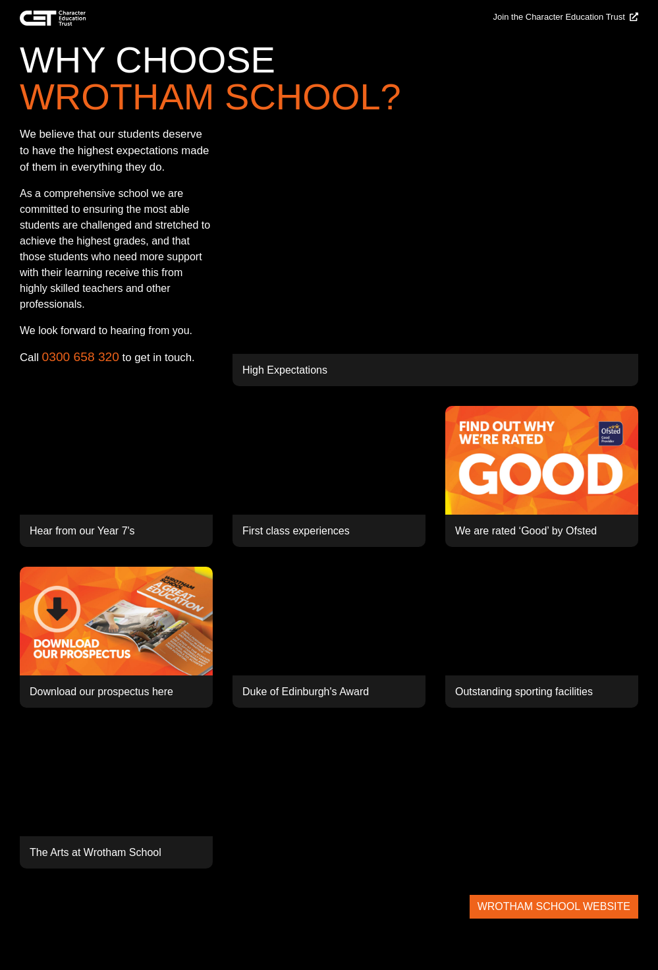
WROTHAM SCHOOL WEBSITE (554, 906)
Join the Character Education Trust (565, 17)
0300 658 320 (80, 357)
